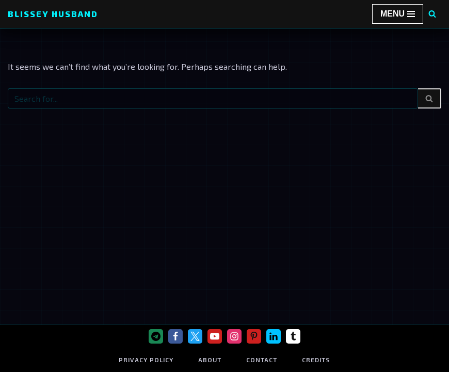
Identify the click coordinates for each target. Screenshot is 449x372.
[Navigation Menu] (397, 14)
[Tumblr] (293, 336)
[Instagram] (234, 336)
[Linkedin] (273, 336)
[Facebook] (175, 336)
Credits (316, 359)
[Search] (432, 14)
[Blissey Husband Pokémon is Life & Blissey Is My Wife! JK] (53, 14)
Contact (261, 359)
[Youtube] (214, 336)
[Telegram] (156, 336)
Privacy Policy (146, 359)
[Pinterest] (254, 336)
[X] (195, 336)
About (209, 359)
